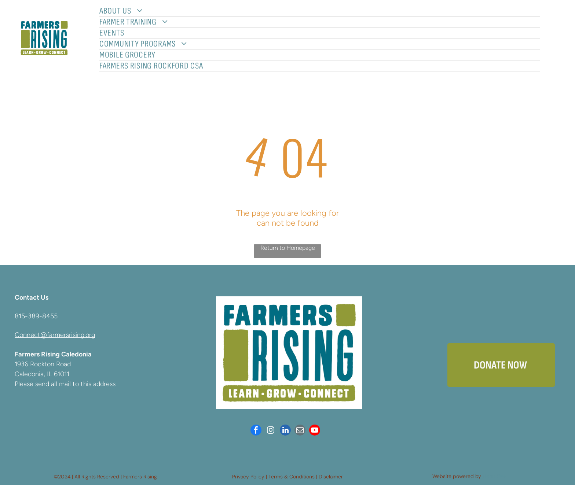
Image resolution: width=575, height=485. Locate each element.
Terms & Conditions (291, 476)
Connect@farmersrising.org (55, 335)
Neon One (494, 476)
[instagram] (270, 431)
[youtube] (314, 431)
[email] (299, 431)
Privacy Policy (248, 476)
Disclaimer (331, 476)
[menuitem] (319, 10)
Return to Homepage (287, 247)
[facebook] (255, 431)
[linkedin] (285, 431)
